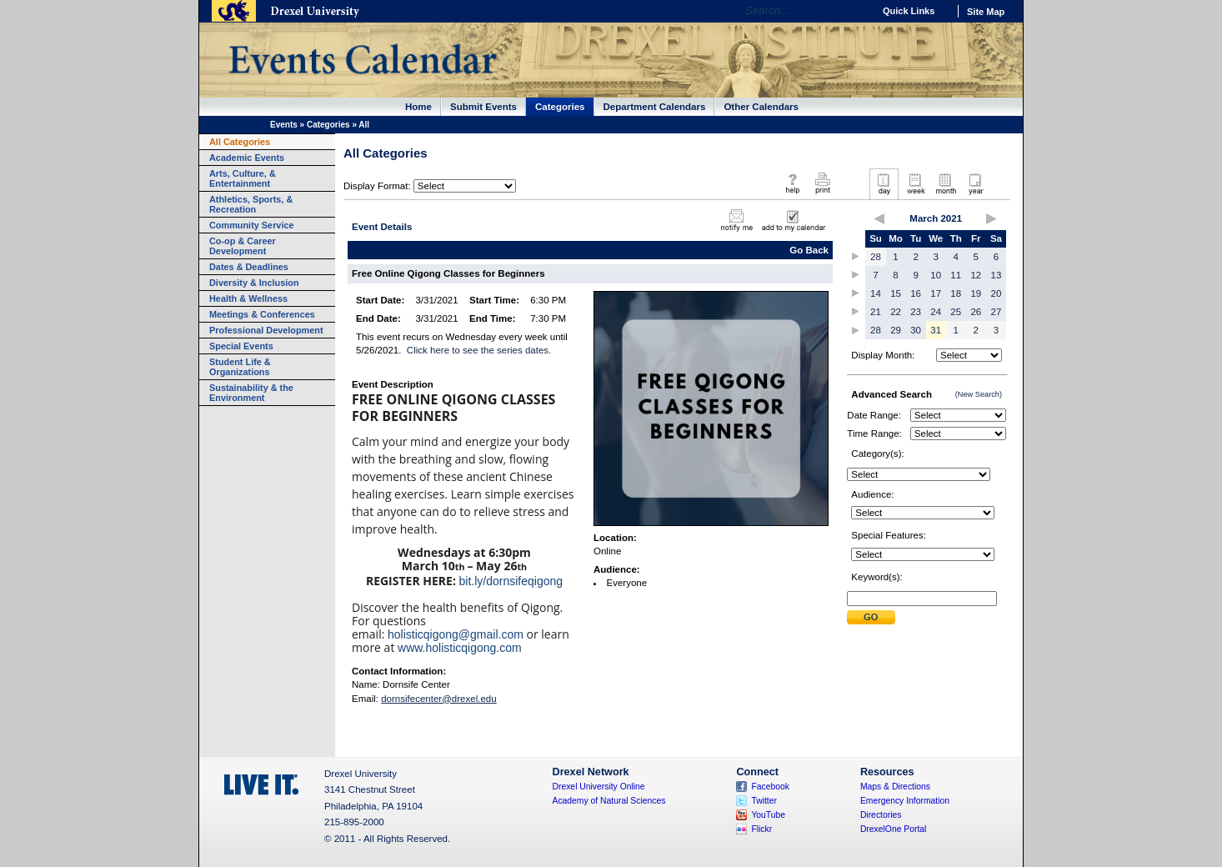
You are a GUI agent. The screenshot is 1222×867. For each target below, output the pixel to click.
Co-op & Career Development (242, 246)
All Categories (239, 142)
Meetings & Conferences (262, 314)
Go (856, 10)
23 (915, 312)
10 (935, 275)
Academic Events (246, 158)
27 (996, 312)
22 (895, 312)
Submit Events (483, 107)
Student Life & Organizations (240, 367)
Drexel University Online (599, 786)
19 (975, 293)
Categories (560, 107)
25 (955, 312)
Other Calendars (761, 107)
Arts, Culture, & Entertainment (242, 178)
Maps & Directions (895, 786)
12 (975, 275)
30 (915, 330)
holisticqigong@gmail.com (455, 634)
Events (284, 124)
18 (955, 293)
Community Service (251, 225)
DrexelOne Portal (893, 829)
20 (996, 293)
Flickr (761, 829)
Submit (871, 617)
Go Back (809, 250)
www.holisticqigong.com (460, 647)
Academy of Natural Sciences (609, 800)
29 (895, 330)
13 (996, 275)
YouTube (768, 814)
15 (895, 293)
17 (935, 293)
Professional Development (266, 330)
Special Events (241, 346)
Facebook (770, 786)
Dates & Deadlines (248, 267)
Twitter (764, 800)
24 (935, 312)
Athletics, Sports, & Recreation (251, 204)
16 (915, 293)
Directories (881, 814)
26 (975, 312)
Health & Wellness (248, 298)
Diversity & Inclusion (254, 283)
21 (875, 312)
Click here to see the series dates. (479, 350)
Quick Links (908, 11)
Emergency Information (904, 800)
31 (935, 330)
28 (875, 257)
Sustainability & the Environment (251, 393)
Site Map (985, 12)
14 (875, 293)
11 (955, 275)
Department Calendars (654, 107)
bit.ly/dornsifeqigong (511, 581)
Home (418, 107)
